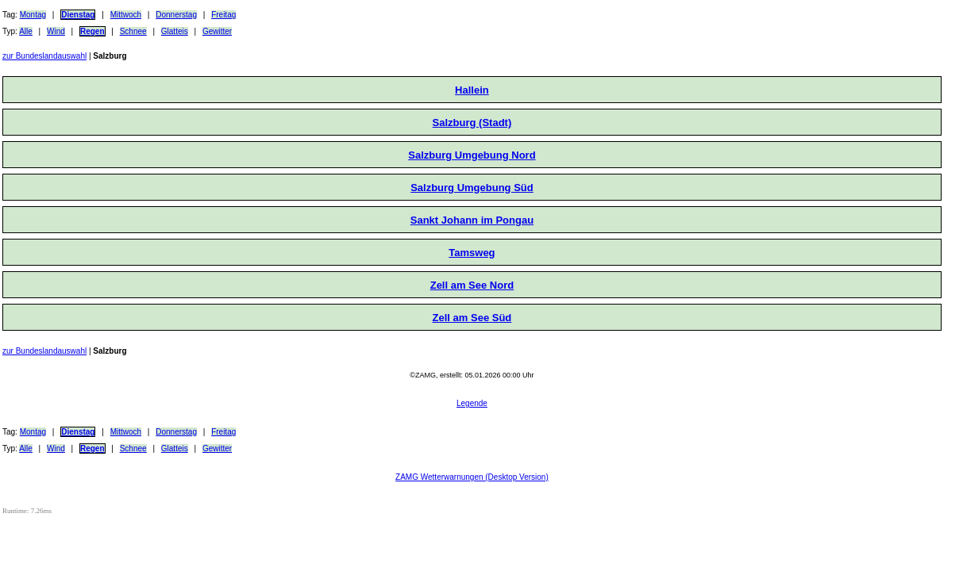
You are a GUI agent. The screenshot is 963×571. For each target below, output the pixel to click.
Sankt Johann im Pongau (472, 220)
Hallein (472, 90)
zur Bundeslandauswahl (44, 56)
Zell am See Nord (472, 285)
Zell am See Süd (472, 318)
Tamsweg (472, 253)
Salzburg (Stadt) (472, 122)
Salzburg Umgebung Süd (472, 188)
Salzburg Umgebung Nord (471, 155)
